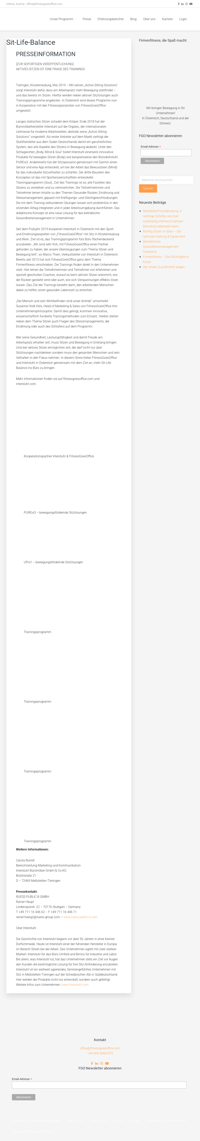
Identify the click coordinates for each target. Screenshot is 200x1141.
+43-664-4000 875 (100, 1053)
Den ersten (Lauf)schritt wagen (164, 267)
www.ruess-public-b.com (80, 917)
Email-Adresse (151, 147)
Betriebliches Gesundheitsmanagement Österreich (161, 247)
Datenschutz (98, 1120)
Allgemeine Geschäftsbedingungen (37, 1120)
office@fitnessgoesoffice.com (44, 3)
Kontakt (134, 1120)
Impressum (75, 1120)
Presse (118, 1120)
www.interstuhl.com (75, 985)
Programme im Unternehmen (167, 1120)
